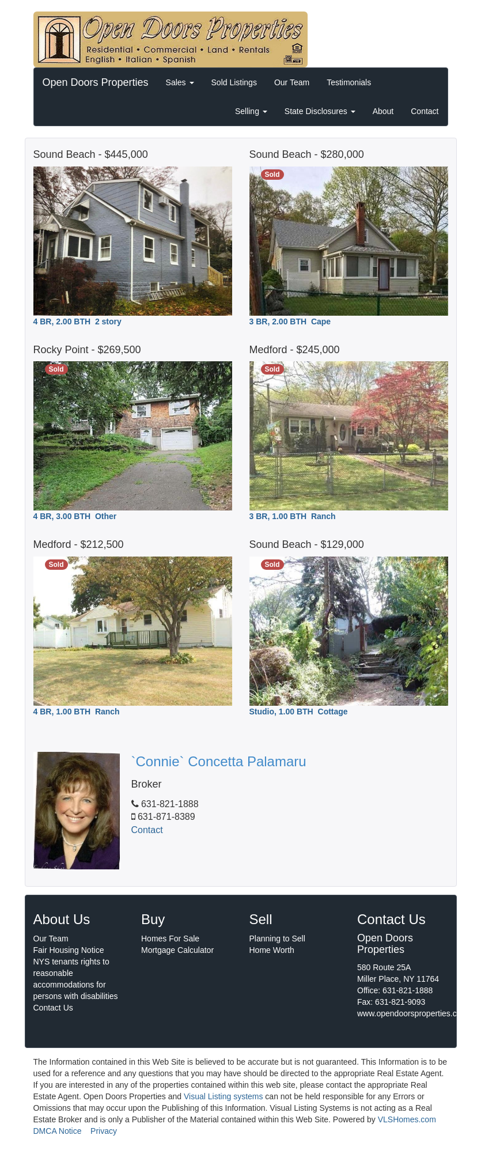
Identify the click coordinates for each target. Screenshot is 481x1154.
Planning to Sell (277, 938)
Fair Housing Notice (68, 950)
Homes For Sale (170, 938)
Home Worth (271, 950)
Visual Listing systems (223, 1096)
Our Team (291, 82)
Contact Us (53, 1007)
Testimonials (349, 82)
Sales (180, 82)
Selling (251, 111)
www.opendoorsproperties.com (412, 1013)
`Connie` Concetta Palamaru (218, 761)
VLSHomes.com (407, 1119)
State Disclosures (320, 111)
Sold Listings (234, 82)
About (383, 111)
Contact (424, 111)
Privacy (103, 1131)
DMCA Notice (57, 1131)
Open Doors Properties (96, 82)
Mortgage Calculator (177, 950)
